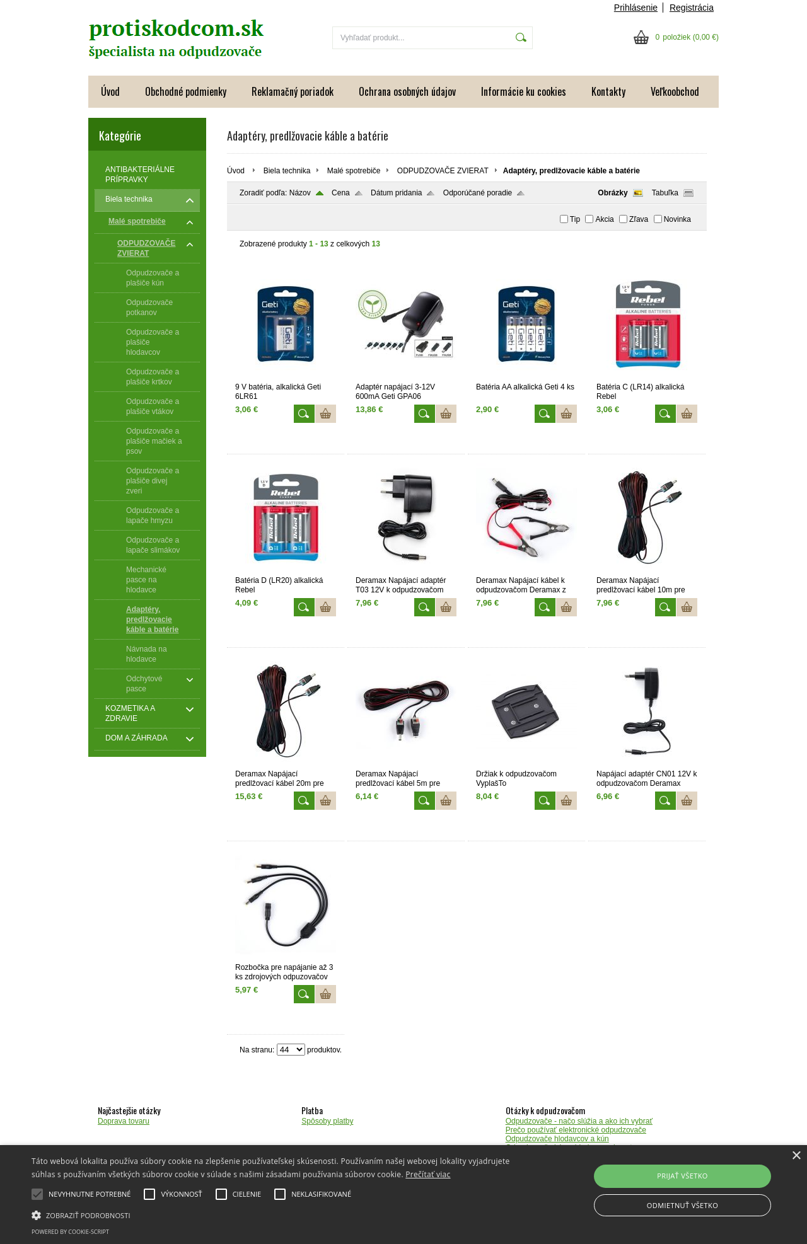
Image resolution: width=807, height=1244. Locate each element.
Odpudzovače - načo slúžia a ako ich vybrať (579, 1121)
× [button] (796, 1156)
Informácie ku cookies (523, 91)
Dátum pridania (396, 192)
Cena (341, 192)
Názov (300, 192)
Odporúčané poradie (477, 192)
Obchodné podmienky (185, 91)
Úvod (110, 91)
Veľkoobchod (675, 91)
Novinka (677, 219)
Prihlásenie (636, 8)
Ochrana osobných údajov (407, 91)
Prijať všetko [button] (682, 1175)
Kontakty (608, 91)
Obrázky (612, 192)
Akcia (604, 219)
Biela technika (287, 170)
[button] (273, 1214)
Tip (575, 219)
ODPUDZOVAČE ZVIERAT (443, 170)
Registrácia (692, 8)
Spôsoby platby (327, 1121)
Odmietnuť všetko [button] (682, 1205)
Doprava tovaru (123, 1121)
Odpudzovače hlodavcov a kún (557, 1138)
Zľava (638, 219)
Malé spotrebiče (354, 170)
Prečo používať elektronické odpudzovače (576, 1130)
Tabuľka (665, 192)
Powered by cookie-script (70, 1232)
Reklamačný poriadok (293, 91)
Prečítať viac (427, 1174)
